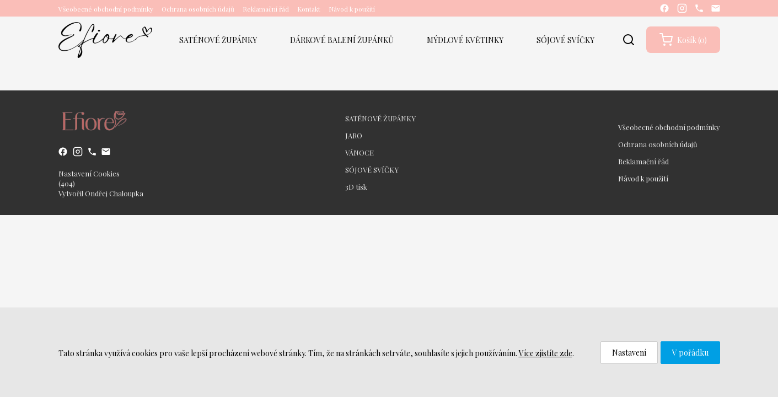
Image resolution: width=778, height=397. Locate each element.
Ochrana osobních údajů (198, 8)
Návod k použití (352, 8)
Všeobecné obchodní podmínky (105, 8)
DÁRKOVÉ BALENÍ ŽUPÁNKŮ (342, 40)
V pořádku (690, 352)
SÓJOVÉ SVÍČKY (565, 40)
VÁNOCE (359, 152)
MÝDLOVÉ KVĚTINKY (465, 40)
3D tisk (356, 186)
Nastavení (629, 352)
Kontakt (308, 8)
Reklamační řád (266, 8)
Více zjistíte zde (545, 353)
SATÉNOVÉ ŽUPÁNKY (218, 40)
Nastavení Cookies (89, 173)
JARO (353, 135)
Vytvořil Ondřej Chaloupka (100, 193)
